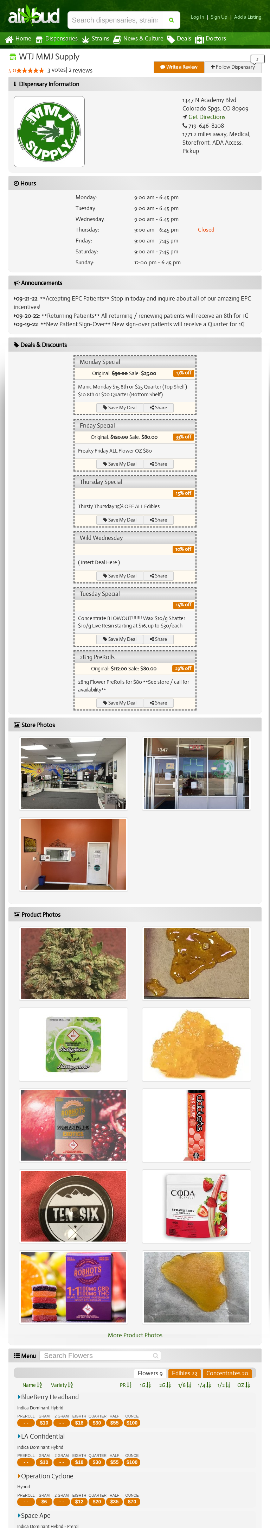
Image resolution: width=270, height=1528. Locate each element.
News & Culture (134, 39)
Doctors (204, 39)
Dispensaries (55, 39)
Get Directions (206, 117)
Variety (62, 1385)
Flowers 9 (151, 1373)
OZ (243, 1385)
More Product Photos (135, 1335)
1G (145, 1385)
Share (158, 408)
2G (165, 1385)
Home (18, 39)
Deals (174, 39)
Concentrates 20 (227, 1373)
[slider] (30, 71)
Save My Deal (120, 408)
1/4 (204, 1385)
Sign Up (221, 17)
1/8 (184, 1385)
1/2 (224, 1385)
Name (32, 1385)
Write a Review (179, 67)
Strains (93, 39)
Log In (200, 17)
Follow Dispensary (233, 67)
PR (125, 1385)
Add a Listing (249, 17)
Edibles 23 (185, 1373)
